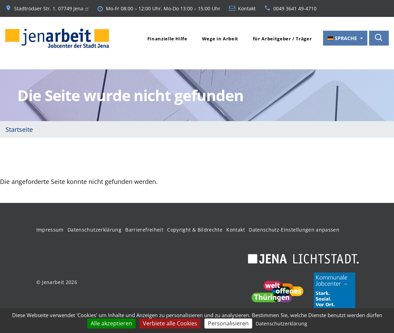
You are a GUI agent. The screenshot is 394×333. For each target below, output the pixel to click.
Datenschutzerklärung (94, 229)
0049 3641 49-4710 (295, 8)
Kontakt (247, 8)
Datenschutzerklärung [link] (281, 323)
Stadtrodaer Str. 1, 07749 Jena (51, 8)
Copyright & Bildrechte (194, 229)
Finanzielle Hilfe (167, 39)
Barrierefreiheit (144, 229)
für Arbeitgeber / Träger (282, 39)
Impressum (50, 229)
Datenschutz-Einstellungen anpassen (294, 229)
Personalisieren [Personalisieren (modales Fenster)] (228, 323)
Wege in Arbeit (220, 39)
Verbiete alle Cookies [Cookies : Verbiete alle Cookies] (170, 323)
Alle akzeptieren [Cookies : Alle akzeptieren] (111, 323)
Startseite (19, 129)
